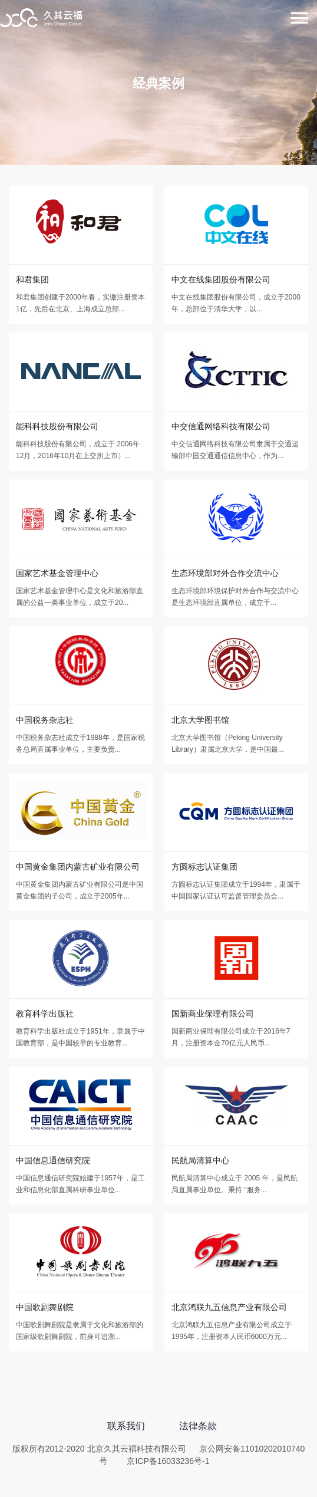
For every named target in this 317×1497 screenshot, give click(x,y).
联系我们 (126, 1426)
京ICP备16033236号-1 (168, 1461)
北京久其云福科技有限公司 (41, 18)
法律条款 (198, 1426)
